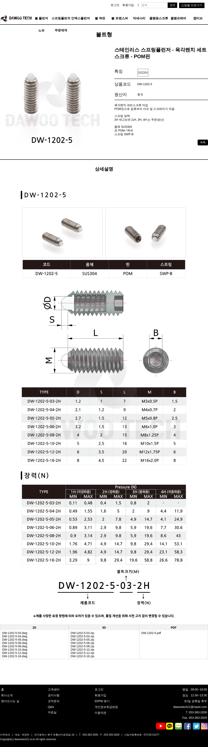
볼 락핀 (100, 18)
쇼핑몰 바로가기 (191, 5)
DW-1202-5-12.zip (82, 653)
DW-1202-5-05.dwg (14, 639)
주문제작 (61, 30)
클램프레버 (178, 18)
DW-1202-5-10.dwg (14, 649)
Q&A (51, 707)
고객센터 (53, 689)
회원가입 (128, 5)
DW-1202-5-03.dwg (14, 633)
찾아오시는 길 (10, 701)
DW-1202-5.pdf (151, 633)
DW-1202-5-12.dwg (14, 653)
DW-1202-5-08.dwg (14, 646)
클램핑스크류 (158, 18)
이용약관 (100, 712)
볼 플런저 (41, 18)
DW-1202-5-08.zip (82, 646)
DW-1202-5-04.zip (82, 636)
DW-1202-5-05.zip (82, 639)
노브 (41, 30)
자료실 (52, 712)
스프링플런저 (61, 18)
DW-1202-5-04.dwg (14, 636)
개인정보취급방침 (106, 707)
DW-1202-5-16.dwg (14, 656)
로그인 (115, 5)
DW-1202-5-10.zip (82, 649)
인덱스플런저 (80, 18)
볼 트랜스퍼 (119, 18)
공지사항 (53, 695)
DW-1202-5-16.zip (82, 656)
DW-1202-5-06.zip (82, 643)
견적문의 (53, 701)
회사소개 (7, 695)
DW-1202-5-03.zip (82, 633)
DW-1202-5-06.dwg (14, 643)
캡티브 (198, 18)
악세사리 (139, 18)
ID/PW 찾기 (102, 701)
